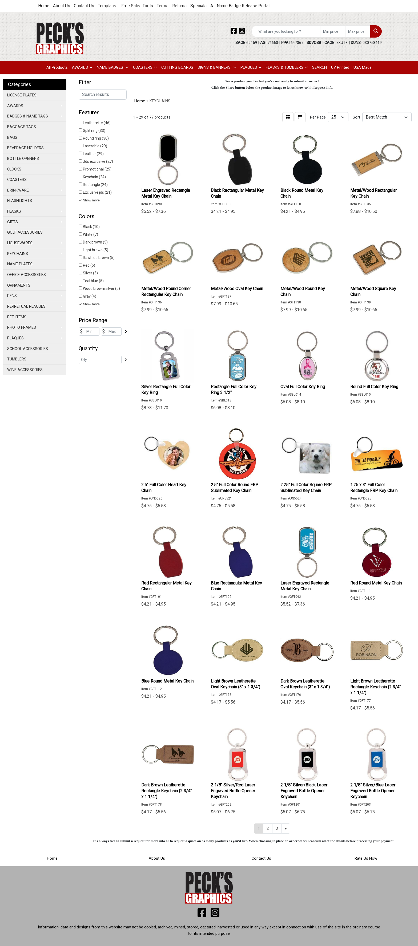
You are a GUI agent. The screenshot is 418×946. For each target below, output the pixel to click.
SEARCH (319, 67)
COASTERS (142, 67)
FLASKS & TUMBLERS (284, 67)
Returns (179, 5)
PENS (12, 295)
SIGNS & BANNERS (215, 67)
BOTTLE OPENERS (23, 158)
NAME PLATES (20, 264)
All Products (57, 67)
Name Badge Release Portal (243, 5)
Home (43, 5)
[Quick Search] (285, 31)
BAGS (12, 137)
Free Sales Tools (137, 5)
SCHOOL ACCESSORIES (27, 348)
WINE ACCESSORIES (25, 369)
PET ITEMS (16, 317)
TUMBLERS (16, 359)
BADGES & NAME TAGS (27, 116)
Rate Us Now (366, 858)
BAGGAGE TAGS (21, 126)
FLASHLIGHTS (19, 200)
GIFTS (12, 222)
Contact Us (84, 5)
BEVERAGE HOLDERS (25, 147)
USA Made (362, 67)
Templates (108, 5)
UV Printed (340, 67)
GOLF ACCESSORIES (25, 232)
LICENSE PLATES (22, 95)
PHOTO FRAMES (21, 327)
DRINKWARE (18, 190)
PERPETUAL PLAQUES (26, 306)
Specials (198, 5)
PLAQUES (248, 67)
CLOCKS (14, 169)
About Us (61, 5)
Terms (162, 5)
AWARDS (80, 67)
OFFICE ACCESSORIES (26, 274)
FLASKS (14, 211)
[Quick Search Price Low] (332, 31)
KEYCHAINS (17, 253)
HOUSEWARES (20, 243)
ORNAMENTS (18, 285)
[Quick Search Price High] (358, 31)
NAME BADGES (110, 67)
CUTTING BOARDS (177, 67)
